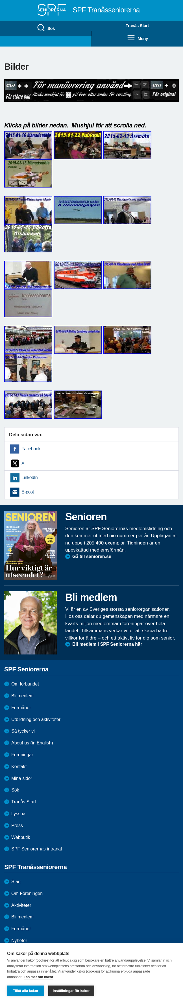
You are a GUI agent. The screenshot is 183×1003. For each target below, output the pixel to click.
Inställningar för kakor (71, 991)
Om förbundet (25, 684)
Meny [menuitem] (137, 38)
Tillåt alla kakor (25, 991)
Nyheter (19, 940)
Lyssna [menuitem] (18, 813)
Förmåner (21, 707)
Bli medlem (22, 695)
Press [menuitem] (17, 825)
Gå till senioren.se (91, 556)
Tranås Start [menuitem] (137, 25)
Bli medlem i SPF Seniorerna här (107, 644)
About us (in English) (32, 742)
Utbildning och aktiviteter (35, 719)
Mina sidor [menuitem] (21, 778)
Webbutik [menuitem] (20, 837)
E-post (27, 492)
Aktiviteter (21, 905)
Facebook (30, 448)
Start (16, 881)
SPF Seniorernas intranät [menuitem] (36, 849)
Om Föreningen (27, 893)
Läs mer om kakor (38, 977)
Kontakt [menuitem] (19, 766)
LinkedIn (29, 477)
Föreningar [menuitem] (22, 754)
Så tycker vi (23, 731)
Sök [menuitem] (46, 27)
